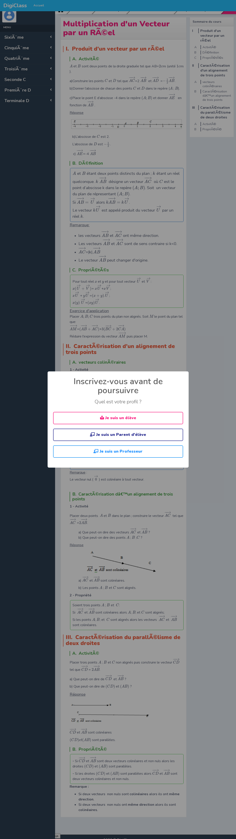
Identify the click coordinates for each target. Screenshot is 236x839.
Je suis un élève (118, 417)
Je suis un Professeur (118, 451)
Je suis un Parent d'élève (118, 434)
